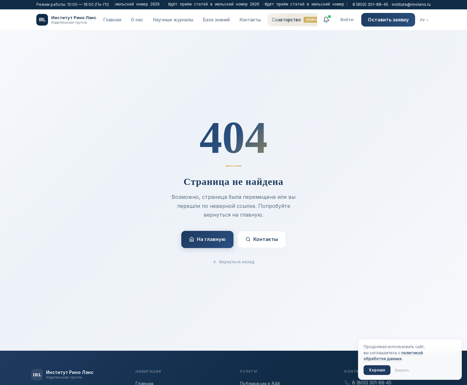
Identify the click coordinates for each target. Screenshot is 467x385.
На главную (207, 239)
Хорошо (377, 370)
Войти (347, 19)
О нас (137, 19)
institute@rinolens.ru (411, 4)
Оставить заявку (388, 19)
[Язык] (425, 20)
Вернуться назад (233, 261)
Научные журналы (173, 19)
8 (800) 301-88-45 (370, 4)
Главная (112, 19)
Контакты (250, 19)
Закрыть (401, 370)
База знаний (216, 19)
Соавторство (296, 20)
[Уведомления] (326, 19)
